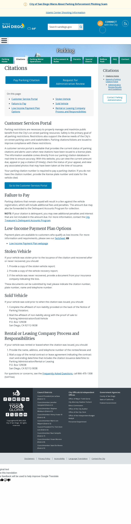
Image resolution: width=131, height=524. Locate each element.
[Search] (65, 27)
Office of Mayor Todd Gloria (79, 406)
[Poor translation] (7, 487)
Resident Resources (37, 42)
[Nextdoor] (22, 406)
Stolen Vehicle (63, 106)
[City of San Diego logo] (13, 25)
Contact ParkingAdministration (114, 106)
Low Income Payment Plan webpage (28, 250)
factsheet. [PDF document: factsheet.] (60, 245)
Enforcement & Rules (61, 67)
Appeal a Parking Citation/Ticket (113, 88)
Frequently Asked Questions (57, 381)
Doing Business (57, 42)
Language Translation (77, 465)
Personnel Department (77, 429)
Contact (125, 66)
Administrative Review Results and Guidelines (115, 94)
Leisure (17, 40)
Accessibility (59, 465)
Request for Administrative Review (70, 89)
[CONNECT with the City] (108, 23)
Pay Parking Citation (26, 87)
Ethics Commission (76, 413)
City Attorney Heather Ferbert (80, 410)
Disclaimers (30, 465)
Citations (20, 66)
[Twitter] (10, 406)
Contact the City (98, 465)
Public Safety (98, 40)
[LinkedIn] (27, 406)
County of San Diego (107, 404)
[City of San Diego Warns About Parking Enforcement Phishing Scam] (68, 4)
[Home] (3, 44)
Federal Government (108, 410)
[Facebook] (5, 406)
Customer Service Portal (25, 106)
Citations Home (112, 83)
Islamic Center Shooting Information (65, 12)
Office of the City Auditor (78, 416)
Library (77, 40)
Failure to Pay (19, 111)
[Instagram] (18, 406)
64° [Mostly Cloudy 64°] (31, 28)
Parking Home (5, 67)
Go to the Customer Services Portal (28, 193)
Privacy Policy (44, 465)
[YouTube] (14, 406)
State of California (106, 407)
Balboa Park (103, 67)
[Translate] (125, 23)
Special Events (88, 67)
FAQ (115, 66)
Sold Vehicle (62, 111)
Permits (77, 66)
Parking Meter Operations (37, 67)
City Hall (120, 40)
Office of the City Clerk (77, 420)
